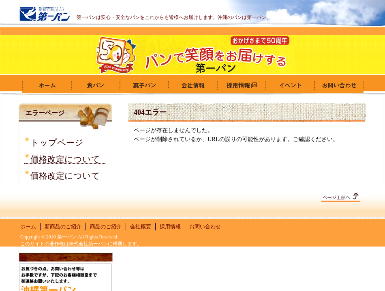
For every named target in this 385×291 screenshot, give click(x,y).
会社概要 (192, 85)
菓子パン (144, 85)
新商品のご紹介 (63, 227)
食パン (95, 85)
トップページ (56, 141)
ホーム (46, 85)
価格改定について (65, 157)
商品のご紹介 (106, 227)
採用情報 (241, 85)
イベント (289, 85)
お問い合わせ (338, 85)
